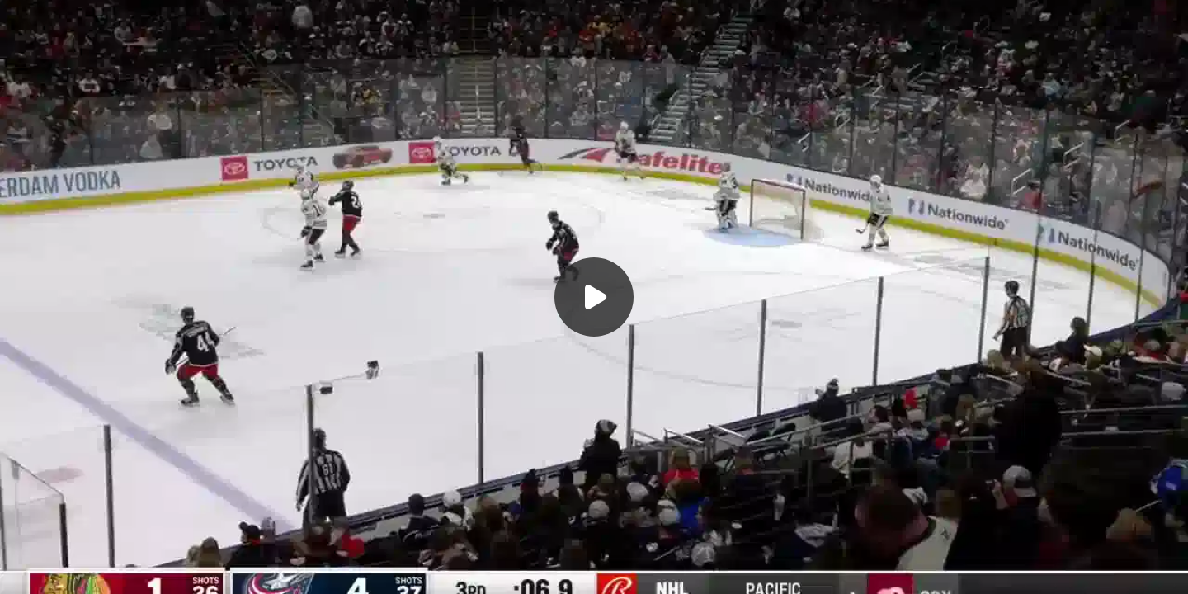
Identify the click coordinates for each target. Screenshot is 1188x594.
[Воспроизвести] (594, 297)
